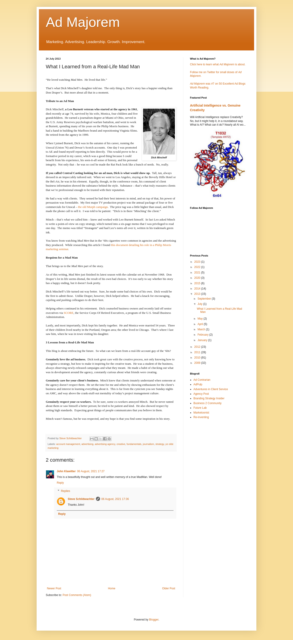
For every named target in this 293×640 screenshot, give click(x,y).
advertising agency (105, 444)
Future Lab (200, 407)
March (202, 329)
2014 (197, 288)
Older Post (168, 588)
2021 (197, 272)
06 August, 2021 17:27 (91, 471)
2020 (197, 277)
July (200, 304)
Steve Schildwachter (81, 499)
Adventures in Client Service (210, 389)
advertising (87, 444)
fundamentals (134, 444)
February (203, 334)
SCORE (68, 312)
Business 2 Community (207, 403)
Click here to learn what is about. (217, 64)
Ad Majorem (83, 22)
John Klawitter (66, 471)
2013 (197, 293)
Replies (65, 491)
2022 (197, 267)
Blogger (153, 619)
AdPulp (197, 384)
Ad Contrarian (201, 379)
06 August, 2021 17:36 (115, 499)
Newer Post (54, 588)
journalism (148, 444)
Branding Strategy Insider (208, 398)
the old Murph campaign (93, 207)
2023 (197, 261)
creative (121, 444)
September (205, 298)
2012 (197, 346)
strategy (159, 444)
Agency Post (201, 393)
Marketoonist (201, 412)
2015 (197, 283)
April (201, 324)
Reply (60, 482)
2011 (197, 352)
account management (68, 444)
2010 (197, 357)
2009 (197, 362)
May (200, 318)
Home (111, 588)
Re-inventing (201, 417)
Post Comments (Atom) (76, 595)
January (203, 340)
